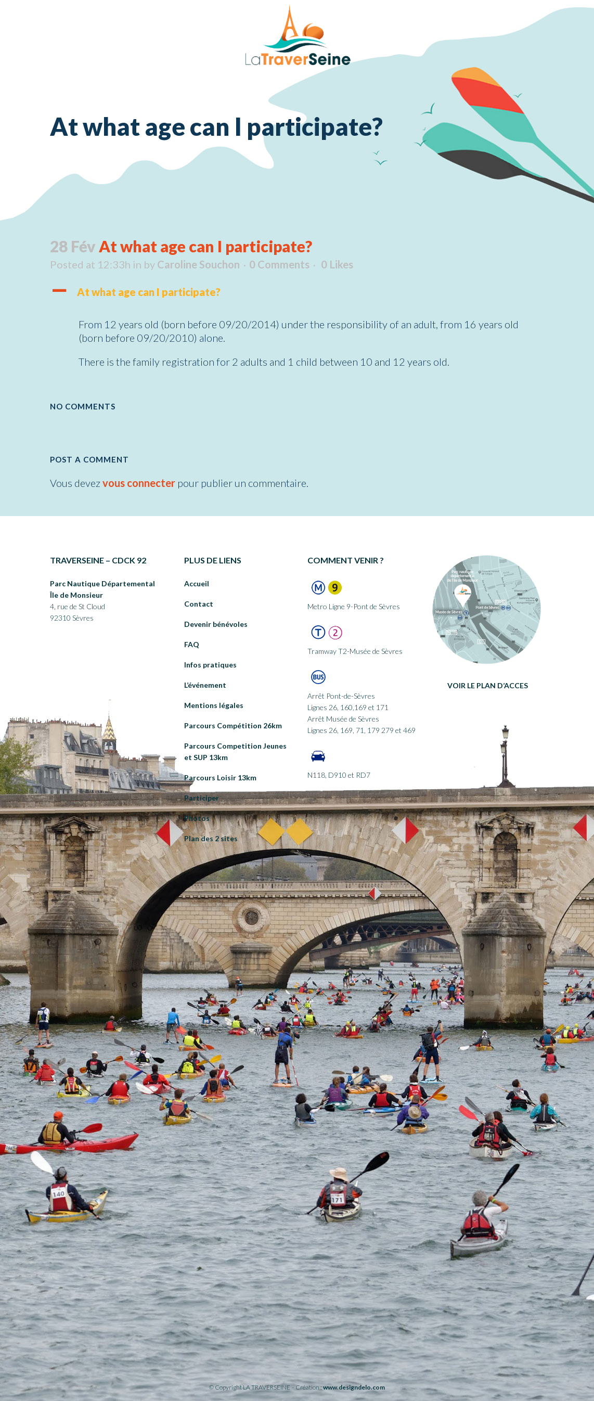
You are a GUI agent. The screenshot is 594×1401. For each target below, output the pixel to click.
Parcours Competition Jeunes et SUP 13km (235, 751)
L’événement (205, 684)
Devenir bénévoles (216, 624)
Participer (201, 797)
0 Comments (279, 264)
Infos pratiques (210, 664)
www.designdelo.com (354, 1387)
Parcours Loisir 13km (220, 777)
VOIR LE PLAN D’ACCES (487, 685)
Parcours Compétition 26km (233, 725)
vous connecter (138, 483)
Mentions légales (213, 705)
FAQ (191, 644)
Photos (197, 818)
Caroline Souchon (198, 264)
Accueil (196, 583)
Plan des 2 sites (211, 838)
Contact (198, 603)
